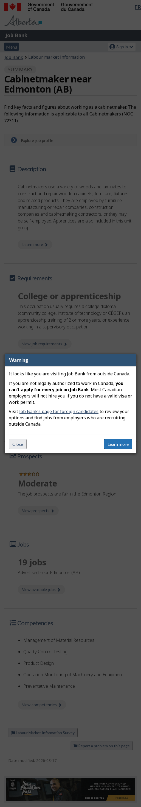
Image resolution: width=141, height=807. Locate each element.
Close (17, 444)
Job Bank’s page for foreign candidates (58, 411)
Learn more (118, 444)
